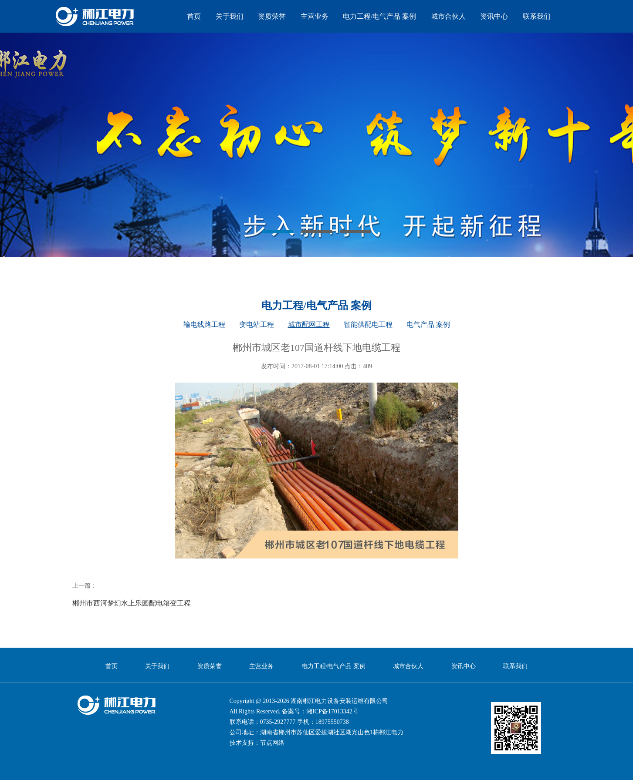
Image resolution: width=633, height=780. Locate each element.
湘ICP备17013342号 (332, 711)
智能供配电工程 (368, 324)
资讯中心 (494, 16)
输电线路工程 (204, 324)
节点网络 (272, 743)
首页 (194, 16)
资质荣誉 (272, 16)
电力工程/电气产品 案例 (379, 16)
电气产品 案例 (428, 324)
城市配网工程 (309, 324)
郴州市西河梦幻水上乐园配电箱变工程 (131, 603)
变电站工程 (256, 324)
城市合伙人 (448, 16)
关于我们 (230, 16)
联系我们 (537, 16)
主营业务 (314, 16)
